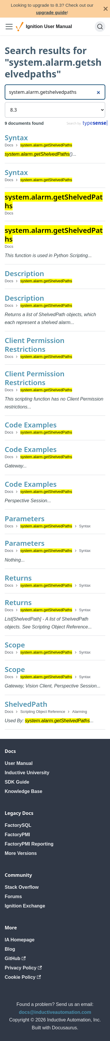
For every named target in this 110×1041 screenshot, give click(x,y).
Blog (10, 949)
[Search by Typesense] (86, 124)
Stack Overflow (22, 887)
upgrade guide (51, 12)
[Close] (105, 9)
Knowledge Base (23, 791)
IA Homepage (20, 939)
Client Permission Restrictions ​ (35, 344)
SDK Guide (17, 782)
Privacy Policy (23, 967)
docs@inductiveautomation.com (55, 1012)
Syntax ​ (17, 137)
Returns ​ (19, 578)
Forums (13, 896)
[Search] (100, 26)
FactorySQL (18, 825)
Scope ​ (16, 644)
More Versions (21, 853)
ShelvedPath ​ (27, 704)
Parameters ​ (25, 518)
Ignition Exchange (25, 905)
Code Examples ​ (31, 424)
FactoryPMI (17, 834)
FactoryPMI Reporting (29, 843)
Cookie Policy (23, 977)
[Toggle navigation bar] (9, 26)
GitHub (15, 958)
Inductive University (27, 772)
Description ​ (25, 273)
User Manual (19, 763)
